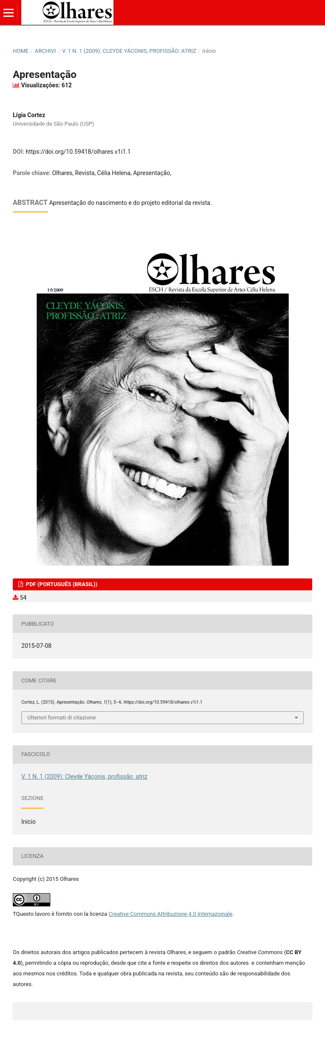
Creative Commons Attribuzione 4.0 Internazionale (170, 914)
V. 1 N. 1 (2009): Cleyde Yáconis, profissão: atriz (129, 51)
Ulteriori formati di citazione (61, 717)
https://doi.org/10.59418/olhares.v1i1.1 (78, 151)
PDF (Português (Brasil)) (60, 584)
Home (21, 51)
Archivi (45, 51)
